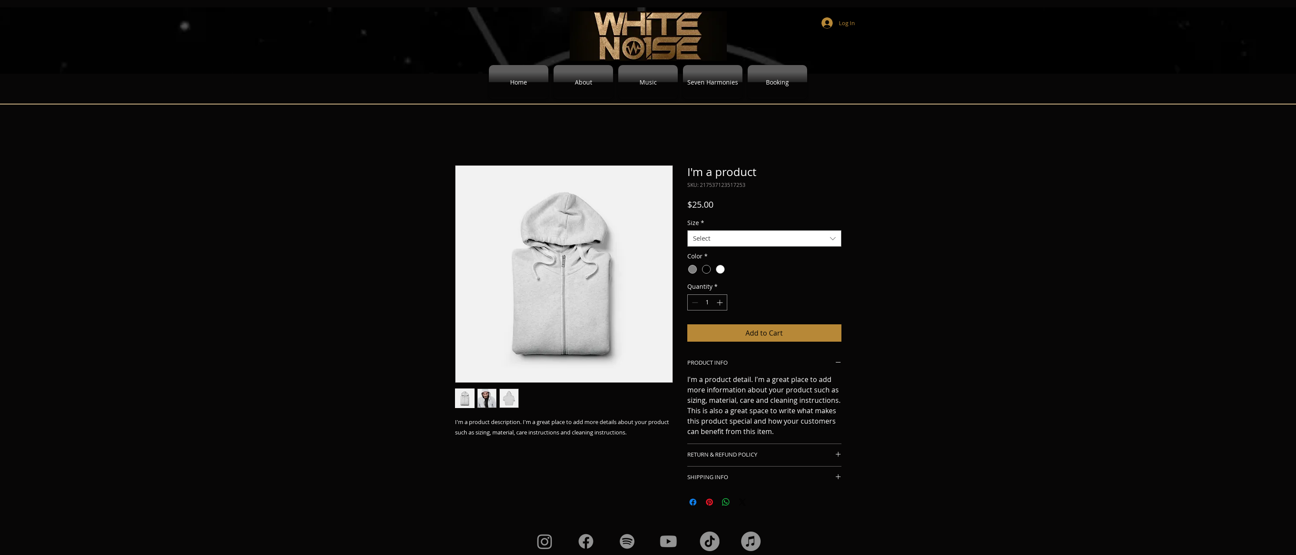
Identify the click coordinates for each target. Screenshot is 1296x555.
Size (695, 223)
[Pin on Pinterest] (709, 502)
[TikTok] (709, 541)
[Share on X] (742, 502)
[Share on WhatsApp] (726, 502)
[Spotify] (627, 541)
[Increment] (720, 302)
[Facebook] (586, 541)
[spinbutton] (707, 302)
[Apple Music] (751, 541)
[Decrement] (694, 302)
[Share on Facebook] (693, 502)
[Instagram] (544, 541)
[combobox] (764, 238)
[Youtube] (668, 541)
